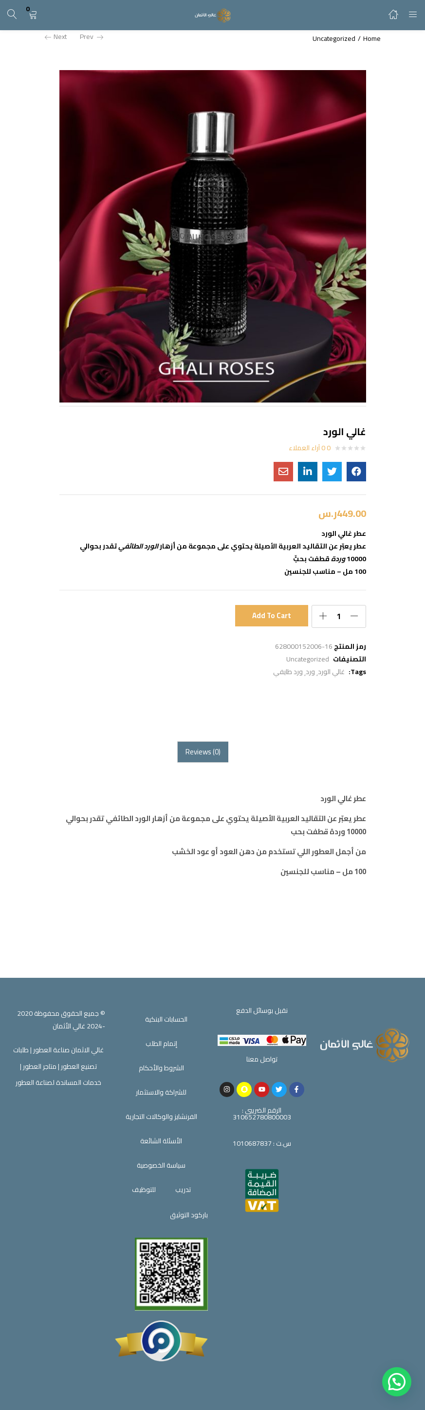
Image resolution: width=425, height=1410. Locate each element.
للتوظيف (144, 1189)
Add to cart (271, 615)
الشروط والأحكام (161, 1068)
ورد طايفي (288, 671)
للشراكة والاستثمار (161, 1092)
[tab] (202, 752)
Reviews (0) (203, 752)
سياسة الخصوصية (161, 1165)
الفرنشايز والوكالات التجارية (161, 1116)
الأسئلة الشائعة (161, 1141)
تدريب (183, 1189)
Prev (91, 36)
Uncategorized (334, 38)
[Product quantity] (339, 616)
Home (372, 38)
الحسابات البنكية (166, 1019)
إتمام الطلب (161, 1043)
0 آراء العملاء (310, 448)
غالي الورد (331, 671)
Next (56, 36)
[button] (32, 15)
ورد (310, 671)
